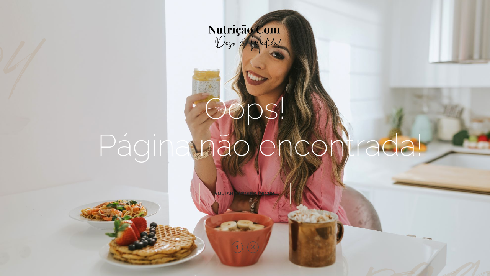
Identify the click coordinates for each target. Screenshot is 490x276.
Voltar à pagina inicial (245, 193)
